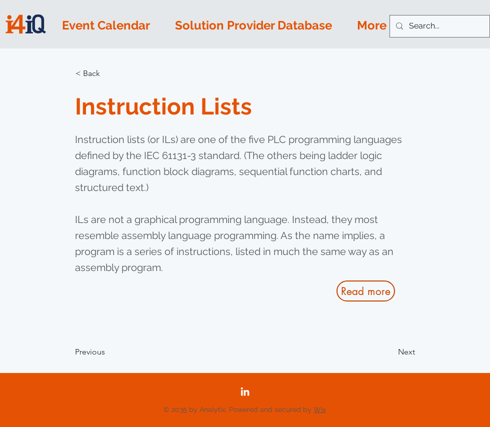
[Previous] (108, 352)
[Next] (390, 352)
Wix (320, 410)
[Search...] (438, 26)
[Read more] (365, 291)
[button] (109, 74)
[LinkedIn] (245, 392)
